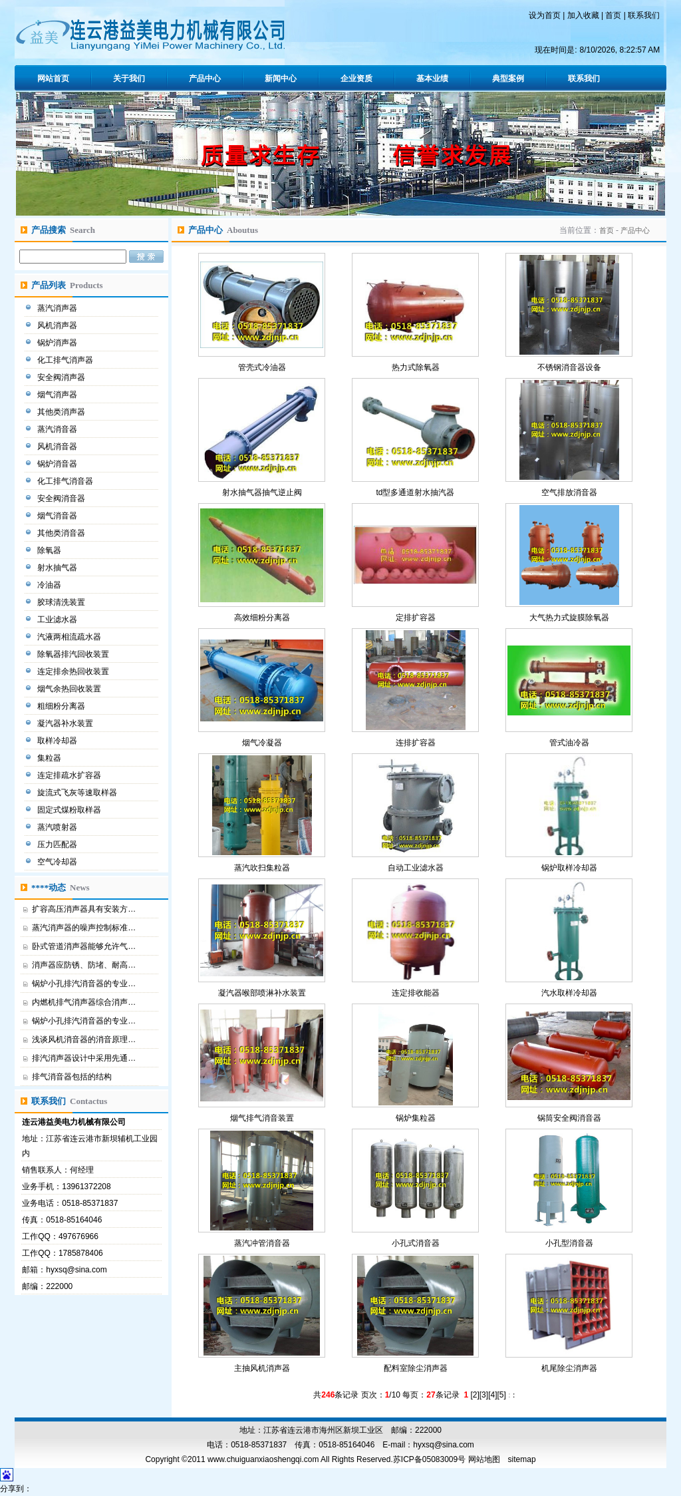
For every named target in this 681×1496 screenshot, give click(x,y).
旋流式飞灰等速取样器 (78, 792)
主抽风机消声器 (262, 1368)
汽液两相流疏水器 (70, 637)
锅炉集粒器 (416, 1118)
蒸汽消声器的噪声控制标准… (84, 927)
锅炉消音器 (58, 463)
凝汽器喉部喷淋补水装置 (262, 993)
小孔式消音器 (416, 1243)
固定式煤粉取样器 (70, 810)
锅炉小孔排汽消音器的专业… (84, 983)
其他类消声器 (62, 412)
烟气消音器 (58, 515)
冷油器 (50, 585)
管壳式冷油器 (262, 367)
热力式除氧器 (416, 367)
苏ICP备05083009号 (429, 1459)
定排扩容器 (416, 617)
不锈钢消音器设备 (569, 367)
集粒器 (50, 758)
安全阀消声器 (62, 377)
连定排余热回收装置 (74, 671)
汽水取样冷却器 (569, 993)
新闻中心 (281, 78)
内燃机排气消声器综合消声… (84, 1002)
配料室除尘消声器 (416, 1368)
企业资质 (356, 78)
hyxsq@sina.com (76, 1269)
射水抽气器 (58, 567)
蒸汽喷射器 (58, 827)
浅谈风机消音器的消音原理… (84, 1039)
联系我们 (644, 15)
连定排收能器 (416, 993)
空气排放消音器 (569, 492)
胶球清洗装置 (62, 602)
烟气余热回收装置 (70, 688)
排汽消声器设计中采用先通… (84, 1058)
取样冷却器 (58, 740)
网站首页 (53, 78)
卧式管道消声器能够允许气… (84, 946)
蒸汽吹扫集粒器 (262, 867)
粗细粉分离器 (62, 706)
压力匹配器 (58, 844)
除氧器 (50, 550)
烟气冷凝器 (262, 742)
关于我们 (129, 78)
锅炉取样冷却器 (569, 867)
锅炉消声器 (58, 342)
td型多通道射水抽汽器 (415, 492)
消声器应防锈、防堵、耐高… (84, 965)
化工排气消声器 (66, 360)
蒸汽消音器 (58, 429)
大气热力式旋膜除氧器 (569, 617)
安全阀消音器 (62, 498)
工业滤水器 (58, 619)
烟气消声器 (58, 394)
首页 (613, 15)
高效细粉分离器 (262, 617)
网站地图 (484, 1459)
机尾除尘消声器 (569, 1368)
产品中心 (205, 78)
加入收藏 (583, 15)
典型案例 (508, 78)
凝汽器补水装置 (66, 723)
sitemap (522, 1459)
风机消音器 (58, 446)
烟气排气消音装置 (262, 1118)
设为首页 (545, 15)
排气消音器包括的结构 (72, 1076)
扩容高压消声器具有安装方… (84, 909)
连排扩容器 (416, 742)
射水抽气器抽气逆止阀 (262, 492)
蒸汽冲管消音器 (262, 1243)
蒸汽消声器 (58, 308)
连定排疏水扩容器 (70, 775)
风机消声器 (58, 325)
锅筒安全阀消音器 (569, 1118)
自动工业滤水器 (416, 867)
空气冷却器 (58, 861)
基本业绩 (432, 78)
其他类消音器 (62, 533)
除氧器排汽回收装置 (74, 654)
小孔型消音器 (569, 1243)
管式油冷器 (569, 742)
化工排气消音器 (66, 481)
